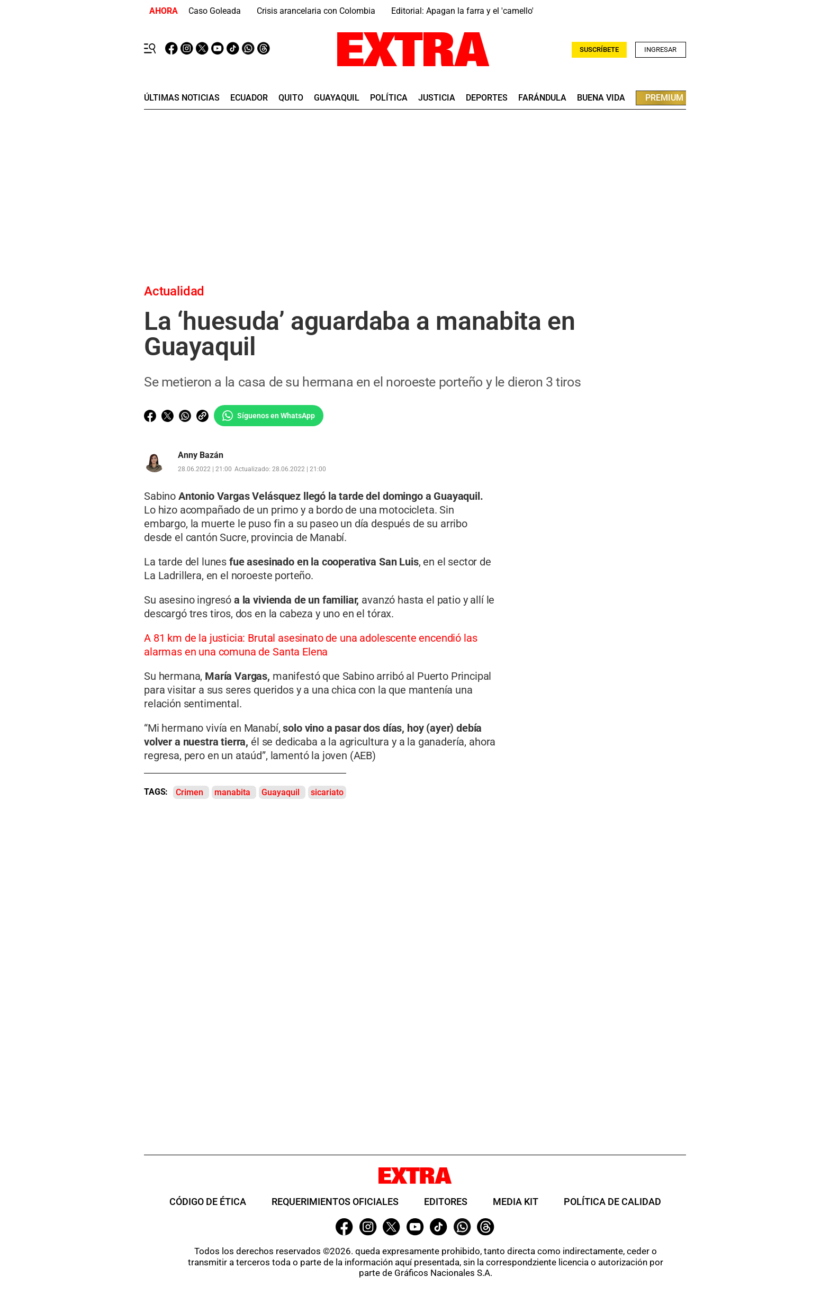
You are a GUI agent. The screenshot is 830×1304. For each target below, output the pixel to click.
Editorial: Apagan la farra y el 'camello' (462, 11)
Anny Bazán (200, 455)
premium (664, 98)
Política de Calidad (612, 1201)
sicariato (327, 792)
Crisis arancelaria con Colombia (316, 11)
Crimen (189, 792)
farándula (542, 98)
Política (389, 98)
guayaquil (336, 98)
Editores (445, 1201)
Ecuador (249, 98)
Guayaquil (280, 792)
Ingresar (660, 49)
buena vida (601, 98)
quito (290, 98)
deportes (487, 98)
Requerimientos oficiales (335, 1201)
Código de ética (207, 1201)
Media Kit (515, 1201)
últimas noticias (182, 98)
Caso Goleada (214, 11)
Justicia (436, 98)
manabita (232, 792)
